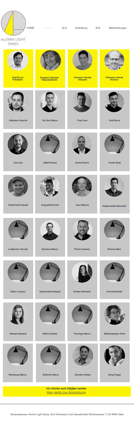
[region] (18, 68)
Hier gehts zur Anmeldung (66, 392)
